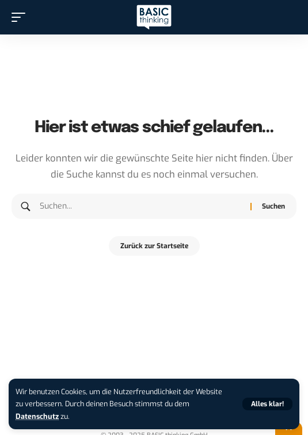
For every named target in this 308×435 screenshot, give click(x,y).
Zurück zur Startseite (154, 246)
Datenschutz (37, 416)
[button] (267, 404)
